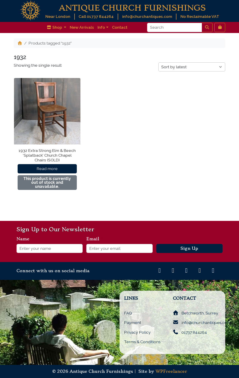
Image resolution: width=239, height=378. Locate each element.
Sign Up (189, 248)
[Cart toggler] (219, 27)
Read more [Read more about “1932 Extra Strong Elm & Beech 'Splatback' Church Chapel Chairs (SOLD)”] (47, 168)
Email (94, 238)
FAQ (128, 313)
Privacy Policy (137, 332)
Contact (119, 27)
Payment (132, 322)
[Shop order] (191, 66)
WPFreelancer (171, 371)
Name (24, 238)
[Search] (174, 27)
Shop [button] (55, 27)
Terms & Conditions (142, 341)
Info (101, 27)
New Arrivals (82, 27)
